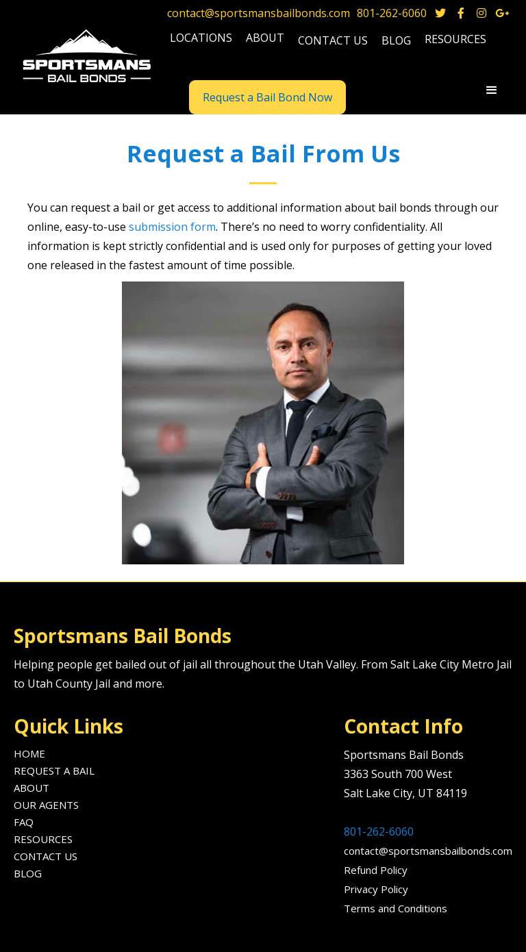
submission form (172, 226)
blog (396, 40)
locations (201, 37)
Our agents (46, 805)
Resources (43, 839)
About (31, 787)
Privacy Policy (376, 889)
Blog (28, 873)
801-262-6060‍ (379, 831)
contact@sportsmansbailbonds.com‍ (428, 850)
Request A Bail (54, 770)
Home (29, 753)
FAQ (24, 822)
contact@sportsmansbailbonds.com (258, 13)
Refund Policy (376, 870)
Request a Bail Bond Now (267, 97)
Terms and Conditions (395, 908)
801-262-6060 (392, 13)
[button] (201, 39)
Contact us (333, 40)
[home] (88, 56)
